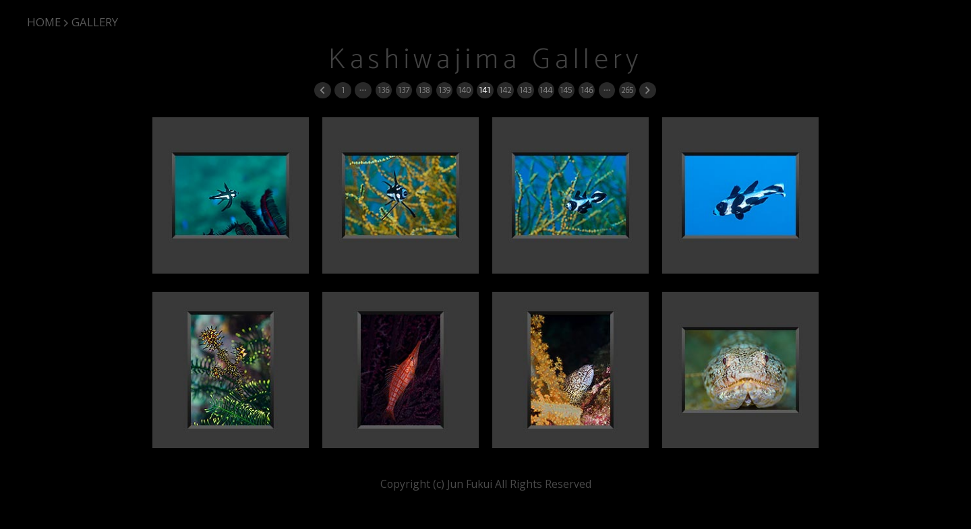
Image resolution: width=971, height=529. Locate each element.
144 (545, 90)
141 (484, 90)
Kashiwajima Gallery (485, 60)
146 (587, 90)
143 (525, 90)
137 (403, 90)
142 (505, 90)
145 (566, 90)
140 (464, 90)
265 (627, 90)
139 (444, 90)
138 (424, 90)
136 (383, 90)
